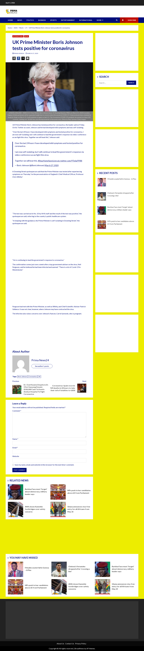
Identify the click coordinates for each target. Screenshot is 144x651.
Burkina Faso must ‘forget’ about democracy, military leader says (15, 492)
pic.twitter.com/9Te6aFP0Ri (69, 161)
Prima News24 (19, 53)
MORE (99, 20)
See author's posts (42, 366)
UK (39, 376)
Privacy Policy (80, 643)
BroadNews (79, 648)
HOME (10, 20)
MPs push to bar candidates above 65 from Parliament (58, 492)
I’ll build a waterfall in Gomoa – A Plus (15, 569)
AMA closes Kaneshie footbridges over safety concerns (15, 509)
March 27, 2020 (51, 165)
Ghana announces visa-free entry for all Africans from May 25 (58, 509)
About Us (60, 643)
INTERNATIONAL (85, 20)
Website (15, 456)
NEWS (19, 20)
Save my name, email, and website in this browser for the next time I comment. (44, 465)
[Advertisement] (49, 195)
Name (15, 439)
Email (15, 447)
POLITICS (30, 20)
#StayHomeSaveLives (47, 161)
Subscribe (128, 20)
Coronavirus (33, 376)
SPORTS (53, 20)
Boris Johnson (22, 376)
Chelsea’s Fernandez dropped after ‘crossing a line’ (59, 569)
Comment (16, 411)
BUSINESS (42, 20)
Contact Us (69, 643)
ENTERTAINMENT (68, 20)
